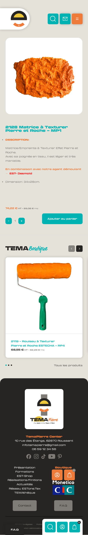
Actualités (25, 484)
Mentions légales (23, 524)
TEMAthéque (24, 493)
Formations (24, 471)
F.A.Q (15, 529)
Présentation (24, 467)
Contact (24, 505)
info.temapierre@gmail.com (44, 445)
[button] (79, 248)
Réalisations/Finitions (25, 480)
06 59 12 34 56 (44, 449)
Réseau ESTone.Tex (25, 488)
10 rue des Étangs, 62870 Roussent (44, 440)
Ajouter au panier (62, 218)
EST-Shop (25, 476)
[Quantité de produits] (15, 221)
